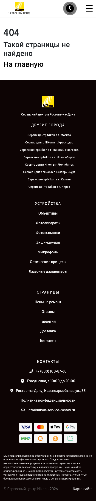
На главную (23, 64)
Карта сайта (83, 489)
